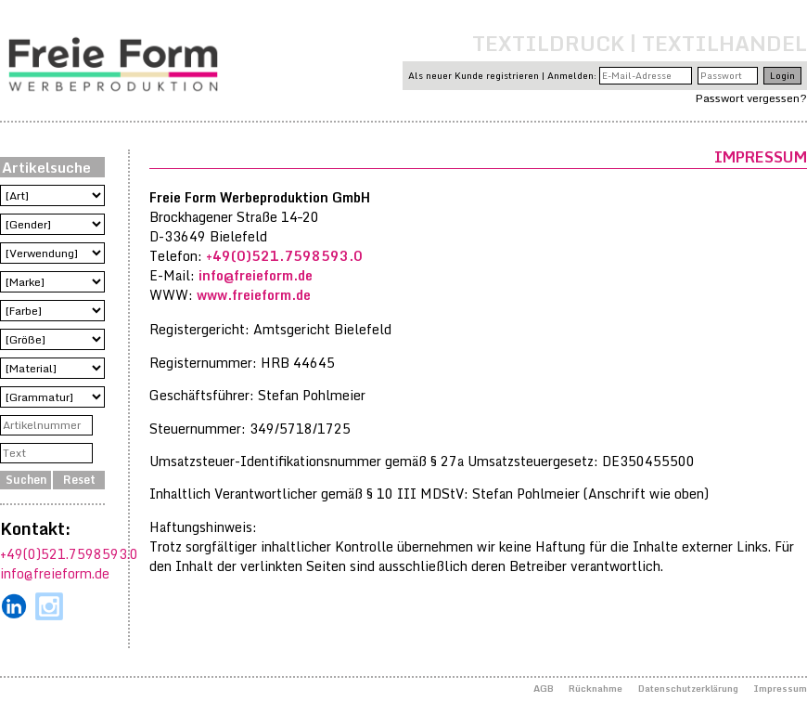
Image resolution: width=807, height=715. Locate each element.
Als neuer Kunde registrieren (473, 75)
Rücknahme (595, 688)
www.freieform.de (254, 295)
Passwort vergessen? (751, 98)
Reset (79, 479)
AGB (543, 688)
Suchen (26, 479)
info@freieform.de (54, 573)
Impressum (780, 688)
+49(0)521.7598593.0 (69, 554)
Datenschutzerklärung (688, 688)
